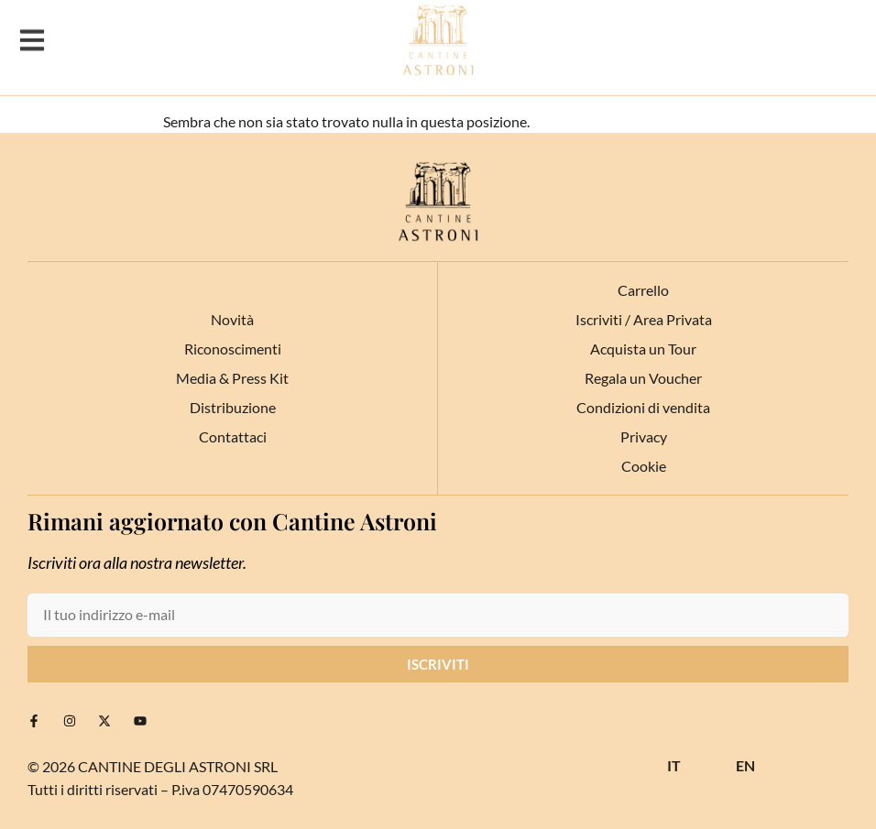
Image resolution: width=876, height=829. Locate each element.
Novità (232, 319)
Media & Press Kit (232, 378)
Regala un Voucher (643, 378)
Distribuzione (233, 407)
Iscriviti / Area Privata (643, 319)
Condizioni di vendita (643, 407)
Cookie (643, 465)
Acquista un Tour (643, 348)
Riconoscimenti (232, 348)
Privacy (643, 436)
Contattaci (233, 436)
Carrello (643, 290)
